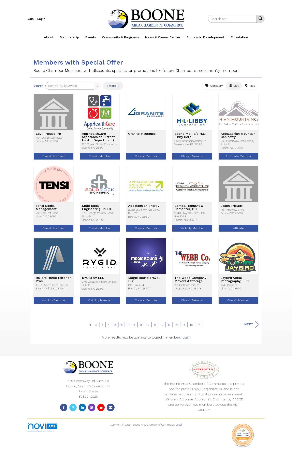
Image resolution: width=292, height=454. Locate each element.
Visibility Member (192, 229)
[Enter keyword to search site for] (232, 19)
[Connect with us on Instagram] (91, 409)
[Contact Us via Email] (111, 409)
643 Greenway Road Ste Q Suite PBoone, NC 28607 (237, 146)
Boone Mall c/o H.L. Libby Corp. (190, 137)
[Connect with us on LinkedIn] (82, 409)
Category (214, 87)
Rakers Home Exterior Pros (53, 281)
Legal (179, 426)
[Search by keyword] (69, 87)
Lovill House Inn (48, 135)
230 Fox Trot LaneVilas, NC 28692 (47, 216)
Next (251, 326)
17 (198, 326)
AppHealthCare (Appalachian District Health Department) (98, 138)
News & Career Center (162, 37)
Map (250, 87)
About (49, 37)
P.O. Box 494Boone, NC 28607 (139, 288)
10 (147, 326)
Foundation (239, 37)
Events (90, 37)
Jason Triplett (232, 207)
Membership (69, 37)
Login (186, 339)
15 (183, 326)
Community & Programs (120, 37)
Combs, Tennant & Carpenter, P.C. (188, 209)
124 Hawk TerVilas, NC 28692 (231, 288)
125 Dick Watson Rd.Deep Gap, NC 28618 (187, 288)
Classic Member (53, 157)
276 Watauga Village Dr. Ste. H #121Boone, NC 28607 (99, 287)
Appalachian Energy (143, 207)
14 (176, 326)
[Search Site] (260, 18)
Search (38, 87)
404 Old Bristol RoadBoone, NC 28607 (49, 141)
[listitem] (31, 19)
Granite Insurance (142, 135)
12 (161, 326)
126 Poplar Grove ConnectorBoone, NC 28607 (99, 147)
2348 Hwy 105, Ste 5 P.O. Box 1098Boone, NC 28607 (190, 218)
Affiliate (238, 229)
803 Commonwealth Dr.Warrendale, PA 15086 (190, 144)
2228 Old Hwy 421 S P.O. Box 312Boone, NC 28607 (144, 215)
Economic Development (205, 37)
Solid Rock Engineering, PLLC (96, 209)
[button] (97, 87)
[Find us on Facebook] (63, 409)
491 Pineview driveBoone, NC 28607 (232, 213)
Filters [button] (113, 87)
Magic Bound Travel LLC (144, 281)
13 (169, 326)
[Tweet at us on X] (73, 409)
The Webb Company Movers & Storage (190, 281)
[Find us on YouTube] (101, 409)
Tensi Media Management (46, 209)
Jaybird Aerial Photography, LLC (235, 281)
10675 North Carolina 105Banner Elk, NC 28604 (52, 288)
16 (191, 326)
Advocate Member (238, 157)
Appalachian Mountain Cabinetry (238, 137)
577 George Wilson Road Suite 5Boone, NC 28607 (97, 218)
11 (155, 326)
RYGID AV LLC (93, 279)
